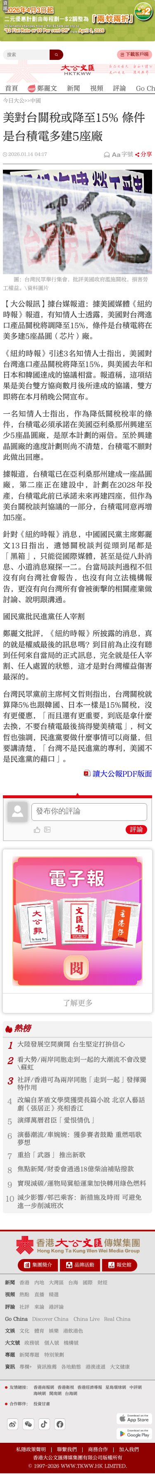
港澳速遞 (95, 1368)
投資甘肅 (41, 1405)
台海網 (71, 1394)
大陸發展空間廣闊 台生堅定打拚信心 (71, 1044)
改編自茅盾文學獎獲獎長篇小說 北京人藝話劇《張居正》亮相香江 (81, 1104)
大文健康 (120, 1368)
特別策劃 (54, 1356)
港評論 (56, 1308)
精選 (54, 1296)
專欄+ (25, 1368)
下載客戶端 (137, 54)
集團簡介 (42, 1266)
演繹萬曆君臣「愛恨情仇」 (57, 1121)
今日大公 (13, 100)
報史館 (124, 1266)
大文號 (12, 1344)
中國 (35, 100)
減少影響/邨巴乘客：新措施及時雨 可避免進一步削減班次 (79, 1203)
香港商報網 (43, 1388)
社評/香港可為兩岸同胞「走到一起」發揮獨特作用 (81, 1084)
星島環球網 (115, 1388)
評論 (136, 829)
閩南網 (55, 1394)
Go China (16, 1320)
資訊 (10, 1368)
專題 (10, 1356)
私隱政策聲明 (31, 1451)
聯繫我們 (67, 1451)
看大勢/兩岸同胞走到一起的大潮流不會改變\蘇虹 (81, 1064)
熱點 (24, 1296)
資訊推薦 (47, 1368)
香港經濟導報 (89, 1388)
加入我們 (129, 1451)
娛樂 (54, 1332)
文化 (24, 1332)
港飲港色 (73, 1332)
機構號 (71, 1344)
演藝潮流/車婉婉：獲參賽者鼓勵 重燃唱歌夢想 (79, 1140)
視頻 (10, 1296)
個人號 (51, 1344)
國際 (88, 1284)
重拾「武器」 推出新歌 (51, 1156)
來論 (39, 1308)
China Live (87, 1320)
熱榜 (22, 1029)
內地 (39, 1284)
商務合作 (98, 1451)
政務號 (31, 1344)
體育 (39, 1332)
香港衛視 (65, 1388)
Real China (117, 1320)
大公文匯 (77, 69)
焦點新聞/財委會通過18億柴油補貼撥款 (75, 1170)
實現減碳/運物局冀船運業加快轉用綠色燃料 (81, 1184)
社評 (24, 1308)
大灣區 (56, 1284)
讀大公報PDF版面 (122, 774)
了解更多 (78, 1003)
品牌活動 (84, 1266)
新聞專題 (29, 1356)
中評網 (135, 1388)
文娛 (10, 1332)
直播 (39, 1296)
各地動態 (71, 1368)
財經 (102, 1284)
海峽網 (39, 1394)
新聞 (10, 1284)
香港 (24, 1284)
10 (9, 1200)
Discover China (50, 1320)
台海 (73, 1284)
